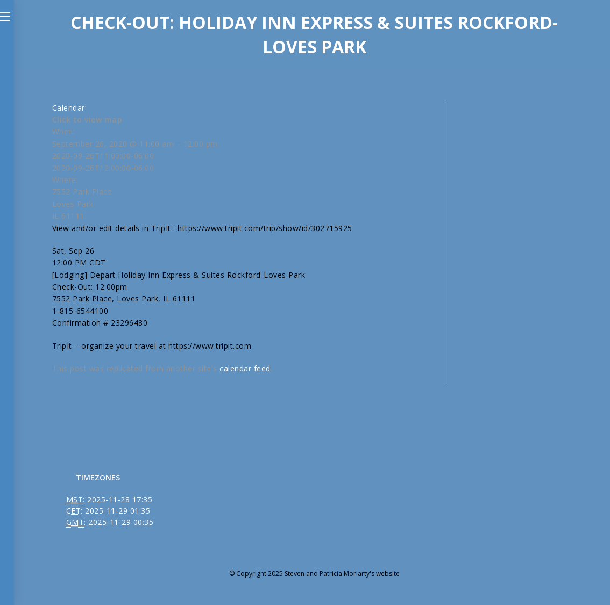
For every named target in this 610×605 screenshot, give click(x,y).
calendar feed (245, 368)
